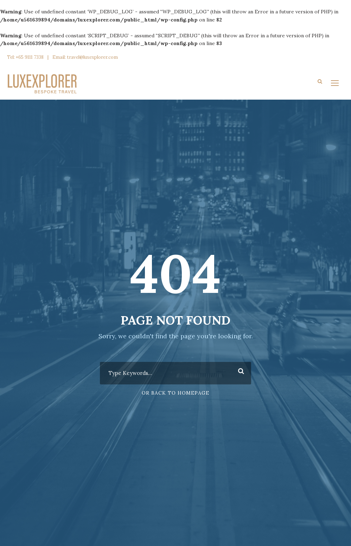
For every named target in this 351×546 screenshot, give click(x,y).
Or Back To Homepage (175, 393)
